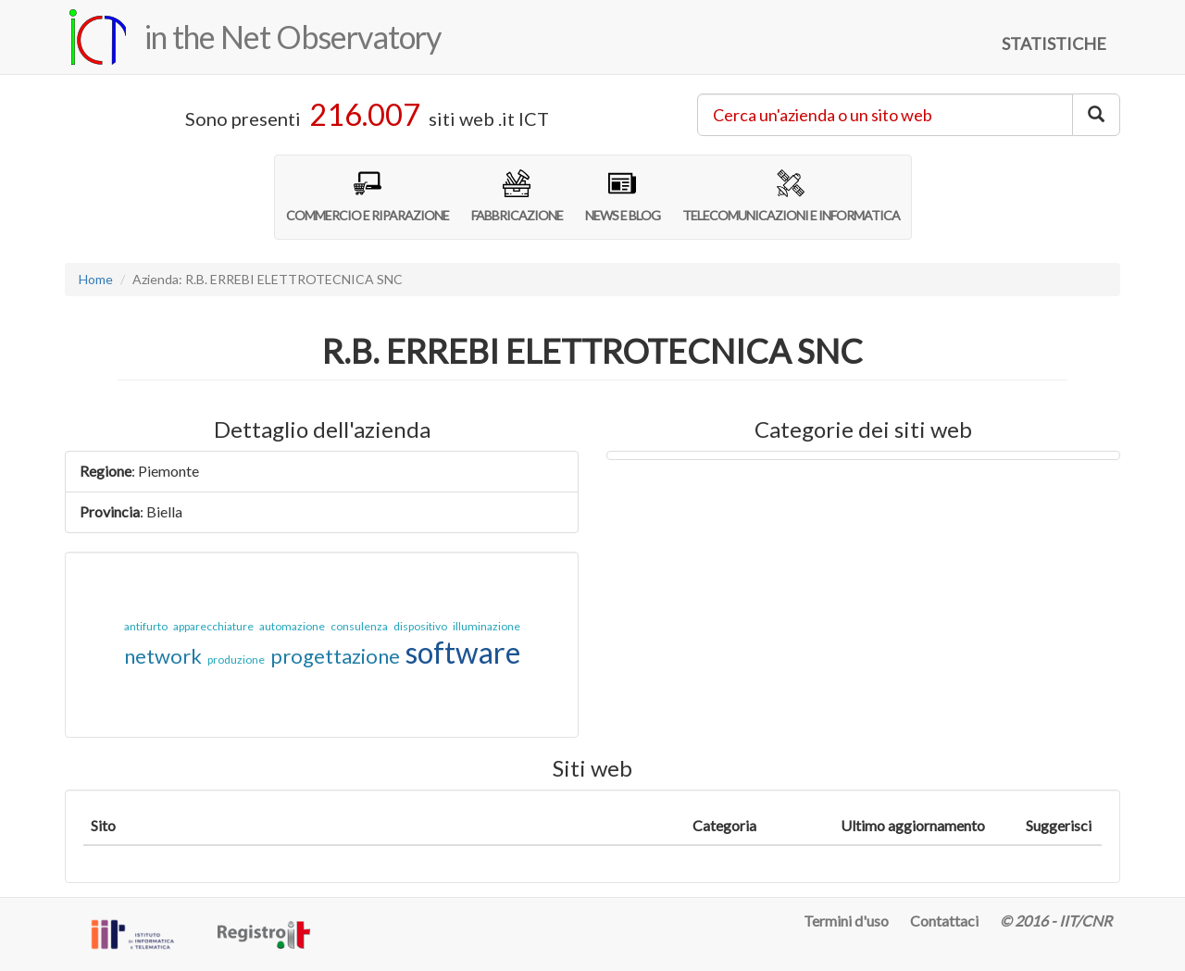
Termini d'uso (846, 920)
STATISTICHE (1054, 43)
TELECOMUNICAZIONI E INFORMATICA (791, 196)
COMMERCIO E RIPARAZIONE (367, 196)
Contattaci (944, 920)
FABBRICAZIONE (517, 196)
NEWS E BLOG (622, 196)
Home (96, 279)
